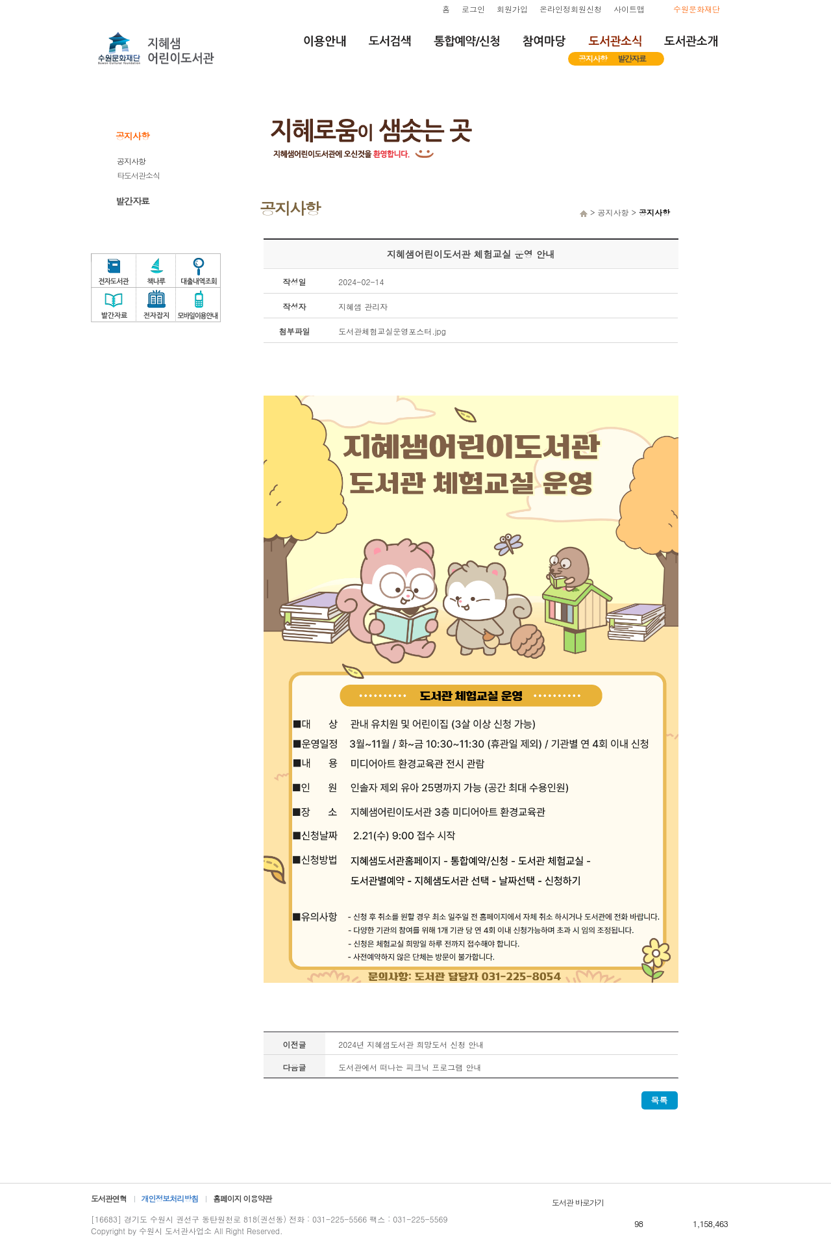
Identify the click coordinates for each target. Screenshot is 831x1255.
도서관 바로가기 (578, 1202)
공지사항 (592, 58)
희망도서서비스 (720, 202)
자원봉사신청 (720, 234)
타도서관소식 (138, 175)
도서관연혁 (109, 1198)
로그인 (473, 8)
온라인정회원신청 (571, 8)
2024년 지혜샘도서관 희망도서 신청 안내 (411, 1044)
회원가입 (512, 8)
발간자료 (631, 58)
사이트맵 (629, 8)
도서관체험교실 (720, 265)
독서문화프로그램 (720, 296)
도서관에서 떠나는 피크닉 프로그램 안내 (409, 1066)
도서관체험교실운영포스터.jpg (392, 330)
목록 (659, 1100)
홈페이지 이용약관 (242, 1198)
